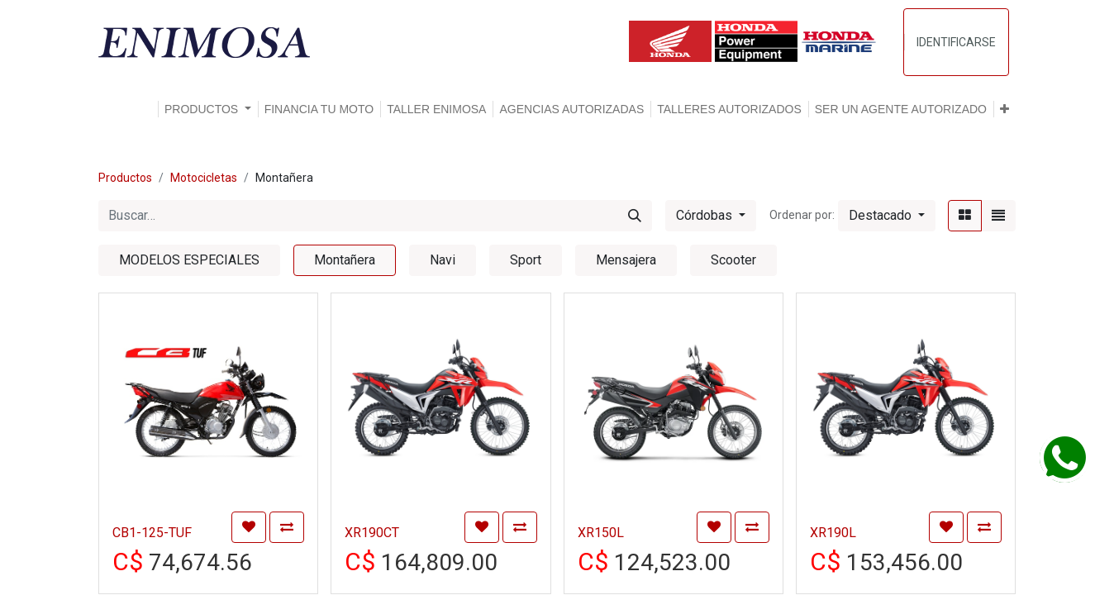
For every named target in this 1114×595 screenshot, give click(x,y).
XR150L (601, 532)
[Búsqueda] (634, 215)
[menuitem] (319, 109)
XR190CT (372, 532)
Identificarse (956, 42)
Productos (125, 177)
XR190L (833, 532)
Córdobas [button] (706, 215)
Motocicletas (203, 177)
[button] (1004, 109)
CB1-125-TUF (152, 532)
